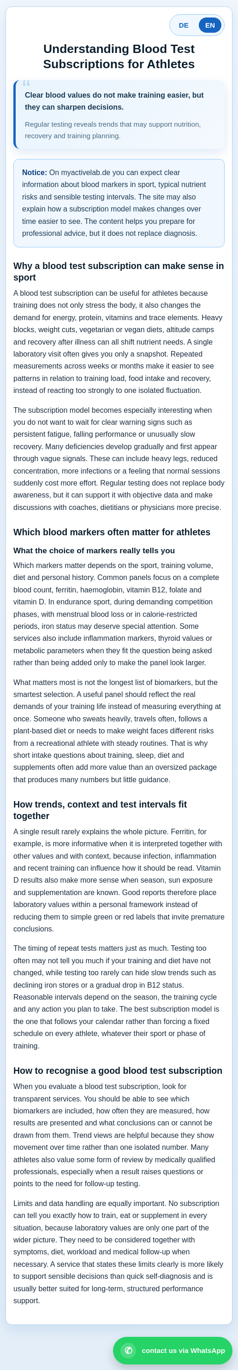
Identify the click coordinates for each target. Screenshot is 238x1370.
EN (210, 25)
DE (184, 25)
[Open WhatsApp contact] (172, 1350)
